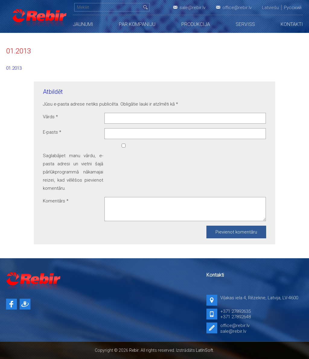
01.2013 (14, 68)
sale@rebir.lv (192, 7)
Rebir (134, 350)
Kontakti (292, 24)
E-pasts (52, 132)
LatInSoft (204, 350)
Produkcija (195, 24)
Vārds (50, 116)
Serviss (245, 24)
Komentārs (55, 201)
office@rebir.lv (237, 7)
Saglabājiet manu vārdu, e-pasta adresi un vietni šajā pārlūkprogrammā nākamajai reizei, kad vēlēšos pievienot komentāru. (73, 172)
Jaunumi (83, 24)
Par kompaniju (137, 24)
